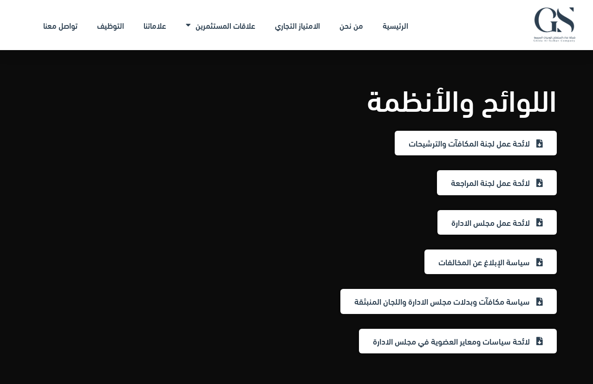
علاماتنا (154, 25)
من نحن (351, 25)
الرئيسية (395, 25)
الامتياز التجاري (297, 25)
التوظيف (110, 25)
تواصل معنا (60, 25)
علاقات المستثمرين (220, 24)
